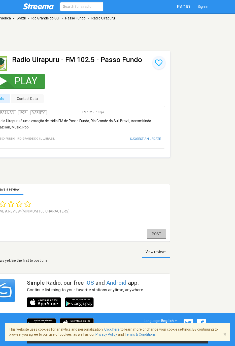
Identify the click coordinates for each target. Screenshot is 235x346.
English (169, 321)
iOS (89, 282)
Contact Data (27, 99)
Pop (23, 112)
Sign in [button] (203, 7)
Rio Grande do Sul (45, 18)
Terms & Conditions (140, 334)
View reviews (156, 252)
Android (116, 282)
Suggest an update (145, 139)
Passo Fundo (75, 18)
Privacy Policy (106, 334)
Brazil (21, 18)
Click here (112, 329)
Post (156, 234)
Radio (183, 6)
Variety (38, 112)
